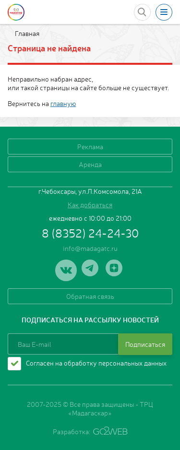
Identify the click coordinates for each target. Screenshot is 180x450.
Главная (26, 33)
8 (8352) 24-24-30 (90, 232)
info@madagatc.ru (90, 248)
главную (63, 103)
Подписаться (145, 344)
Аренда (90, 164)
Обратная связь (90, 296)
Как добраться (90, 204)
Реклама (90, 146)
